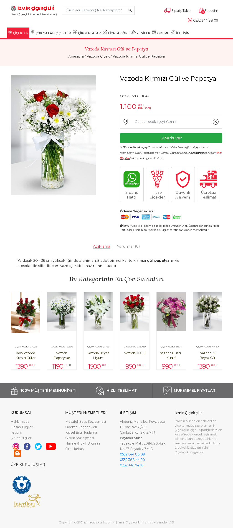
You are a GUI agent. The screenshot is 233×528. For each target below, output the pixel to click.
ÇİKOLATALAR (87, 32)
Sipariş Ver (171, 138)
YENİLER (141, 32)
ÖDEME (160, 32)
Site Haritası (74, 449)
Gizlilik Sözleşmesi (79, 438)
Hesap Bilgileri (22, 427)
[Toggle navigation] (34, 21)
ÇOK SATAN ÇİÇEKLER (50, 32)
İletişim (16, 432)
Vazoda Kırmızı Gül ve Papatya (139, 56)
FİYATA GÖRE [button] (116, 32)
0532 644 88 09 (132, 454)
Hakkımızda (20, 422)
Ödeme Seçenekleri (81, 427)
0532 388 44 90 (132, 460)
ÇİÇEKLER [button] (18, 32)
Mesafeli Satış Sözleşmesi (85, 422)
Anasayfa (76, 56)
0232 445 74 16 (131, 465)
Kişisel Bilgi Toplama (81, 432)
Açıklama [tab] (101, 246)
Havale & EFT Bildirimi (82, 443)
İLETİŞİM (180, 32)
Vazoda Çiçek (98, 56)
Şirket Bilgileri (21, 438)
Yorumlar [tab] (128, 246)
